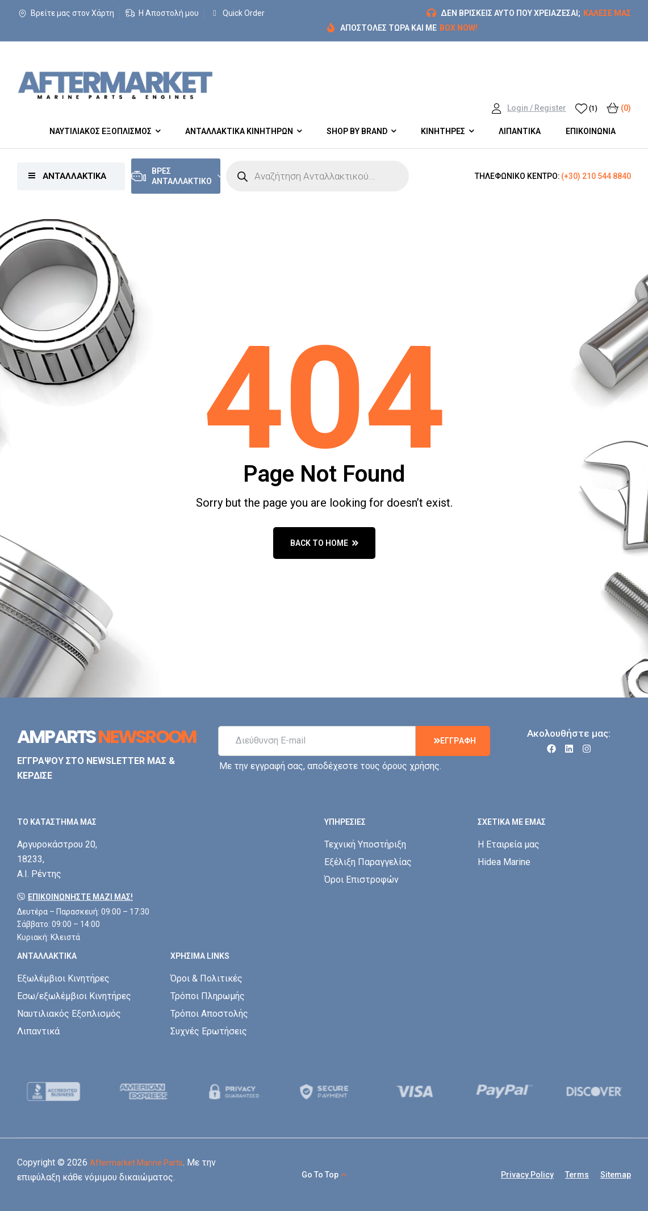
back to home (324, 543)
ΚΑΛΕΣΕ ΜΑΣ (607, 13)
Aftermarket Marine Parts (136, 1162)
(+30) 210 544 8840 (596, 176)
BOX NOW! (459, 27)
